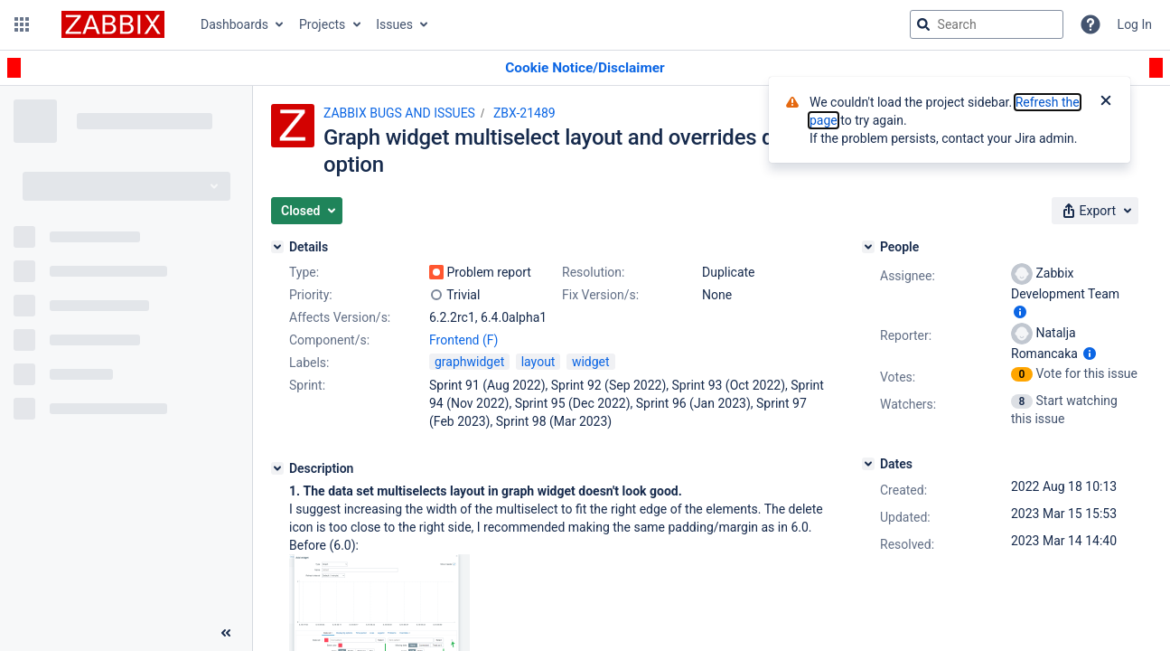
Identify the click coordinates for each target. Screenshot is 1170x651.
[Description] (277, 468)
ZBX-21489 (524, 113)
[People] (868, 247)
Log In (1135, 24)
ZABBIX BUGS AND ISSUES (399, 113)
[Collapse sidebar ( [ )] (226, 632)
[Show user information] (1020, 312)
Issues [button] (394, 24)
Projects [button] (322, 24)
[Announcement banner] (585, 68)
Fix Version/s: (600, 295)
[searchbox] (986, 24)
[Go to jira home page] (112, 24)
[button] (21, 24)
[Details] (277, 247)
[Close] (1106, 102)
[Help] (1090, 24)
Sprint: (307, 385)
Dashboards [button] (234, 24)
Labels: (309, 362)
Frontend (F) (463, 340)
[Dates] (868, 464)
